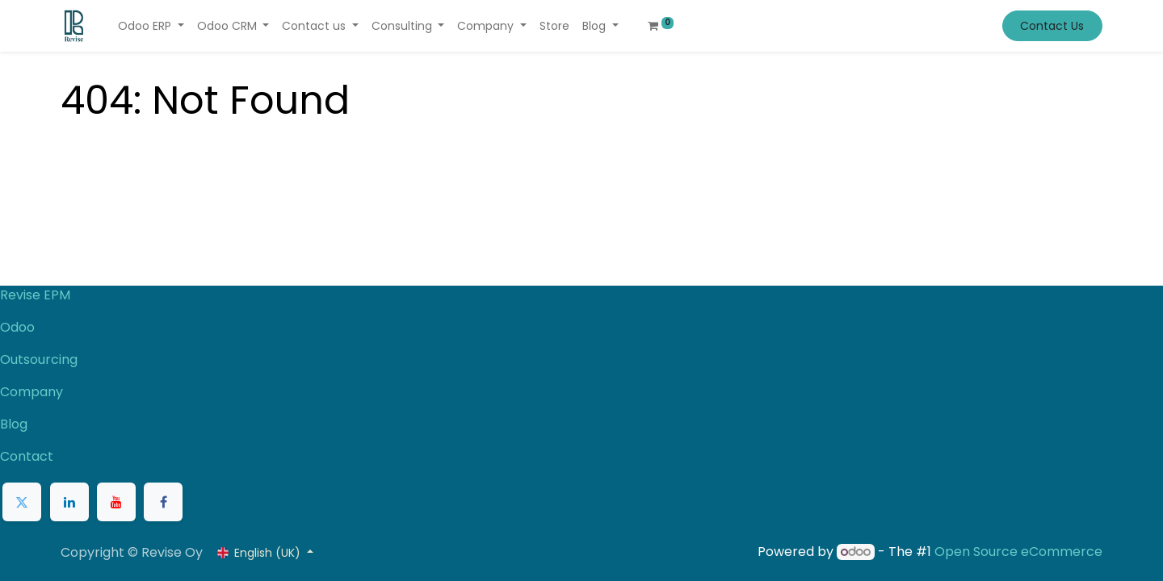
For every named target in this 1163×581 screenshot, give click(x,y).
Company (31, 391)
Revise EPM (36, 295)
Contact (26, 456)
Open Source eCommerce (1018, 551)
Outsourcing (39, 359)
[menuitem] (554, 26)
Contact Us (1052, 26)
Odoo (17, 327)
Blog (13, 424)
